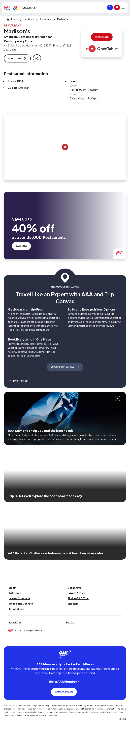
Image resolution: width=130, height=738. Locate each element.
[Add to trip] (65, 147)
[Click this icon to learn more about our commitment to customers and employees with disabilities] (9, 642)
